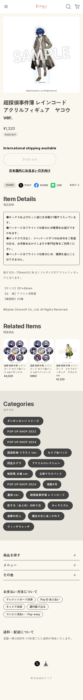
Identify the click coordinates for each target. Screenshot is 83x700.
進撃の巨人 (14, 517)
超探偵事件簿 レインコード (47, 496)
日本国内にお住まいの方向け (29, 170)
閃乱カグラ (14, 464)
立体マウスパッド (50, 475)
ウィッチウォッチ (18, 528)
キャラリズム (60, 507)
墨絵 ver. (13, 496)
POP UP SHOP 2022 (21, 433)
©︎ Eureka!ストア (41, 680)
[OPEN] (68, 6)
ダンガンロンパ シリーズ (23, 422)
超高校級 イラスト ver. (22, 454)
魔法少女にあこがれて (46, 517)
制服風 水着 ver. (18, 475)
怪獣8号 (52, 486)
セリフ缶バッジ (58, 454)
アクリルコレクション (46, 464)
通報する (74, 185)
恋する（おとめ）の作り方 (24, 507)
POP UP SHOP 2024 (21, 443)
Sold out (30, 159)
